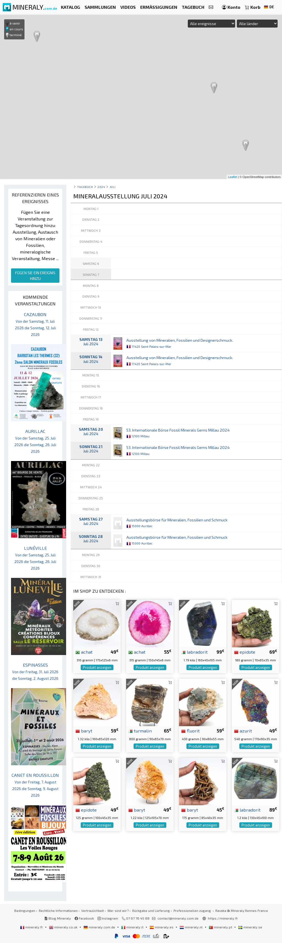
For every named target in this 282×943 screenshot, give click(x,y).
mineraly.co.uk (63, 927)
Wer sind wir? (118, 910)
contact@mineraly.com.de (178, 918)
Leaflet (232, 177)
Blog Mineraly (57, 918)
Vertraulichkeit (92, 910)
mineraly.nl (192, 927)
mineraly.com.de (99, 927)
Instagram (107, 918)
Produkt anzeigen (97, 667)
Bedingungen (24, 910)
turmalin (140, 730)
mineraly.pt (221, 927)
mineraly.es (162, 927)
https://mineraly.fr (223, 918)
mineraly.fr (32, 927)
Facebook (84, 918)
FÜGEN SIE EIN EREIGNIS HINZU (35, 275)
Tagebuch (85, 186)
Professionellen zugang (192, 910)
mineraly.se (250, 927)
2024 (101, 186)
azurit (243, 730)
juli (113, 186)
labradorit (194, 651)
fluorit (190, 730)
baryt (83, 730)
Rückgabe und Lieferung (151, 910)
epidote (244, 651)
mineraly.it (132, 927)
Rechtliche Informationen (58, 910)
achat (84, 651)
